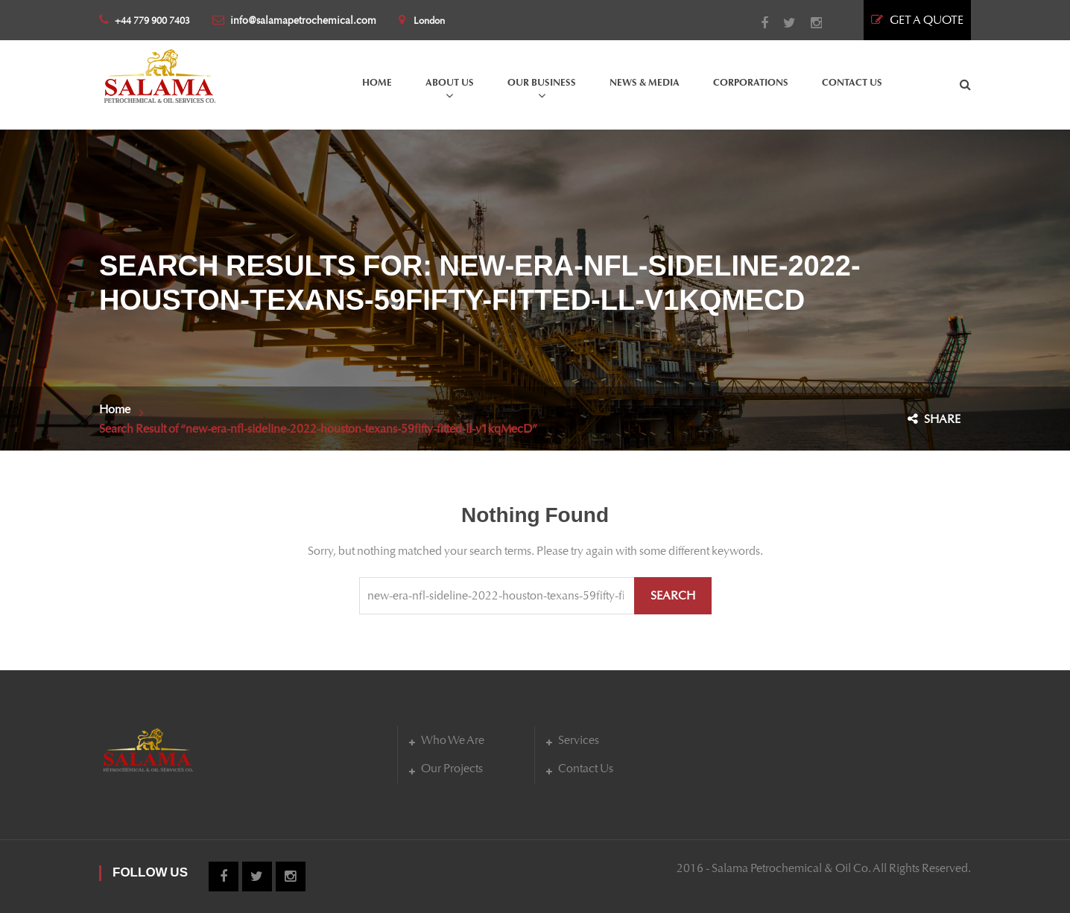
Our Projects (452, 768)
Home (114, 409)
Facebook (757, 23)
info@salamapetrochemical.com (294, 20)
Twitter (782, 23)
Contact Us (585, 768)
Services (578, 740)
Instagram (809, 23)
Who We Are (452, 740)
